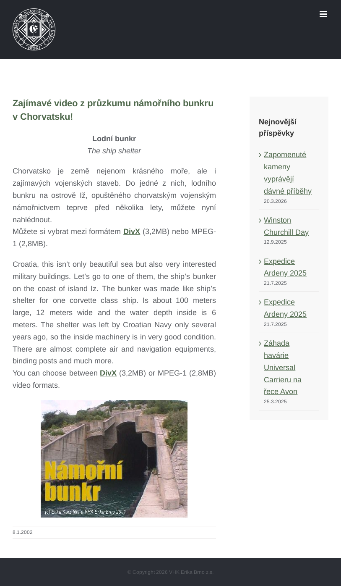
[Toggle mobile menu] (324, 14)
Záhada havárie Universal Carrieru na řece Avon (283, 367)
